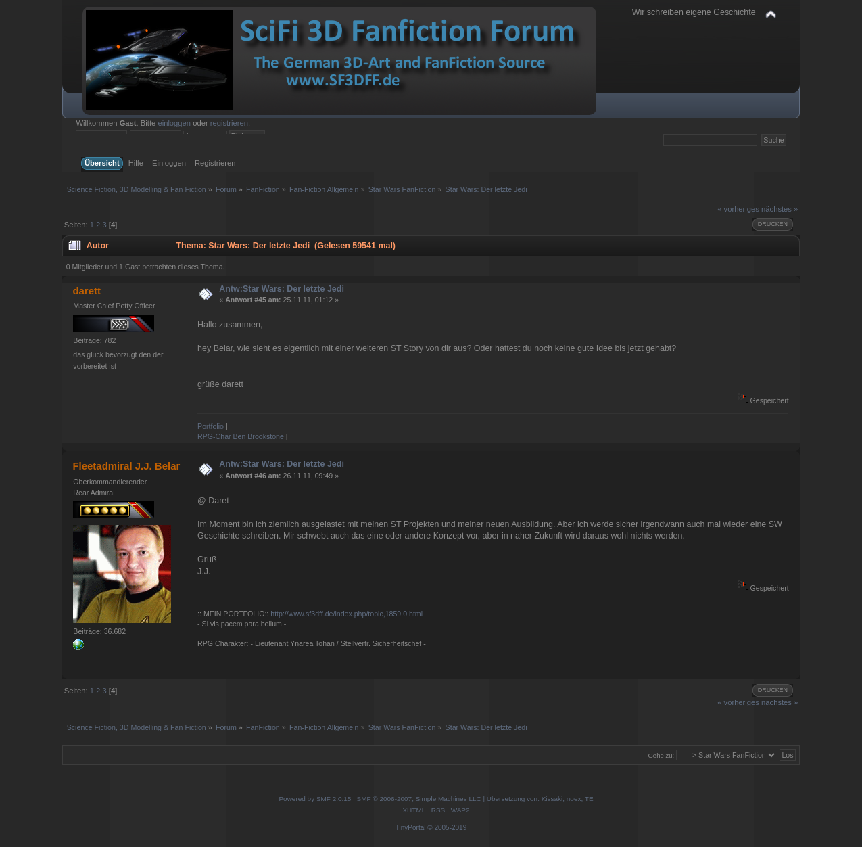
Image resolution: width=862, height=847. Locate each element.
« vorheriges (738, 209)
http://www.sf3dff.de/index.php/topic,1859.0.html (346, 614)
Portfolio (210, 426)
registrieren (229, 123)
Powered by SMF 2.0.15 (315, 798)
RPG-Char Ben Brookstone (240, 436)
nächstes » (779, 209)
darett (86, 290)
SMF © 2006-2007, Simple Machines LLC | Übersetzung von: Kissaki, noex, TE (475, 798)
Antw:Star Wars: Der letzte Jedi (281, 289)
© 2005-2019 (446, 827)
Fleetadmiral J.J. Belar (126, 466)
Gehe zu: (661, 755)
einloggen (174, 123)
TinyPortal (411, 827)
